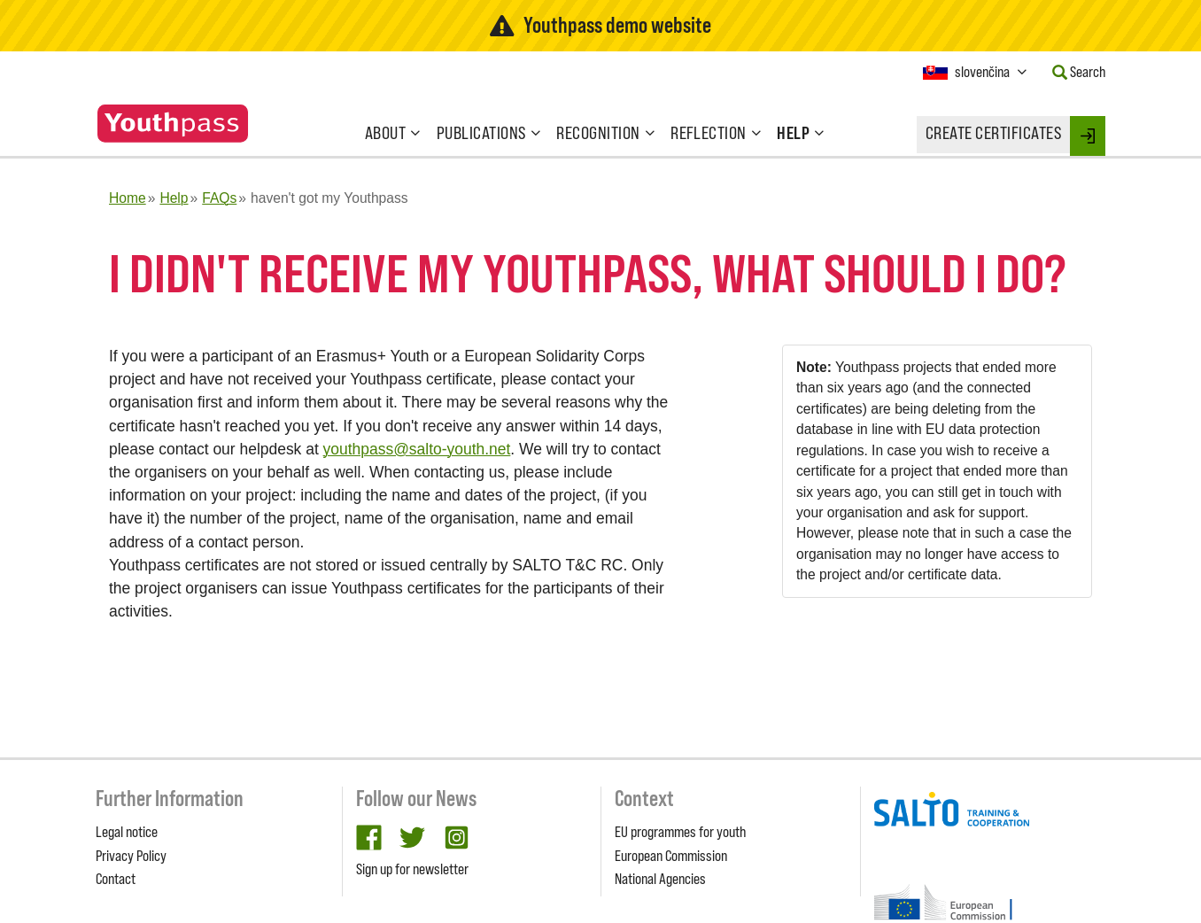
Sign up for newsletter (412, 869)
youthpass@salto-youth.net (417, 449)
